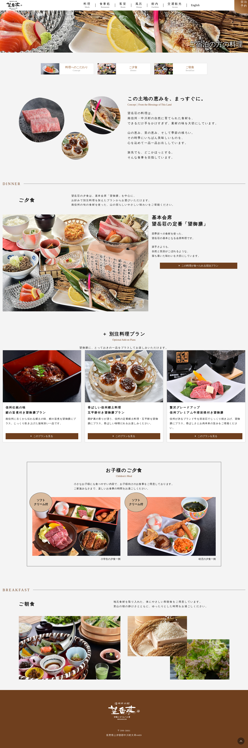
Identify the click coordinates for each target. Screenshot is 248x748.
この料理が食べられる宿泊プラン (198, 265)
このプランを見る (42, 436)
